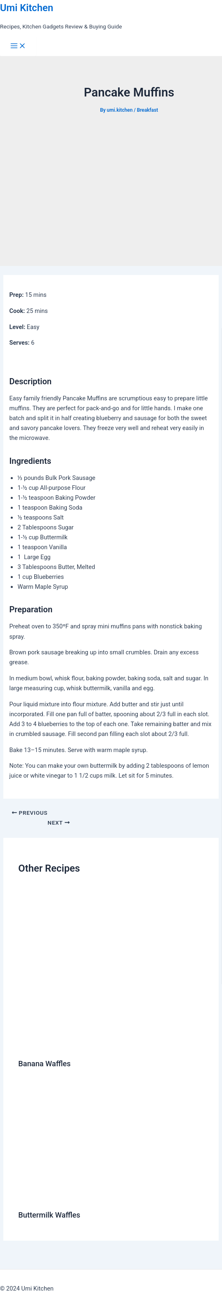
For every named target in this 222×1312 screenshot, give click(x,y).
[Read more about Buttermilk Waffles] (100, 1196)
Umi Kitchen (26, 8)
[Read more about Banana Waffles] (102, 1045)
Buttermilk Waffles (49, 1215)
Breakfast (147, 110)
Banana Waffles (44, 1063)
